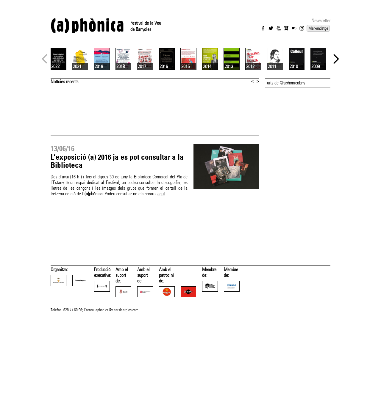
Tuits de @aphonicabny (285, 153)
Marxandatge (318, 28)
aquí (161, 264)
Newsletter (320, 20)
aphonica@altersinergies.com (117, 403)
